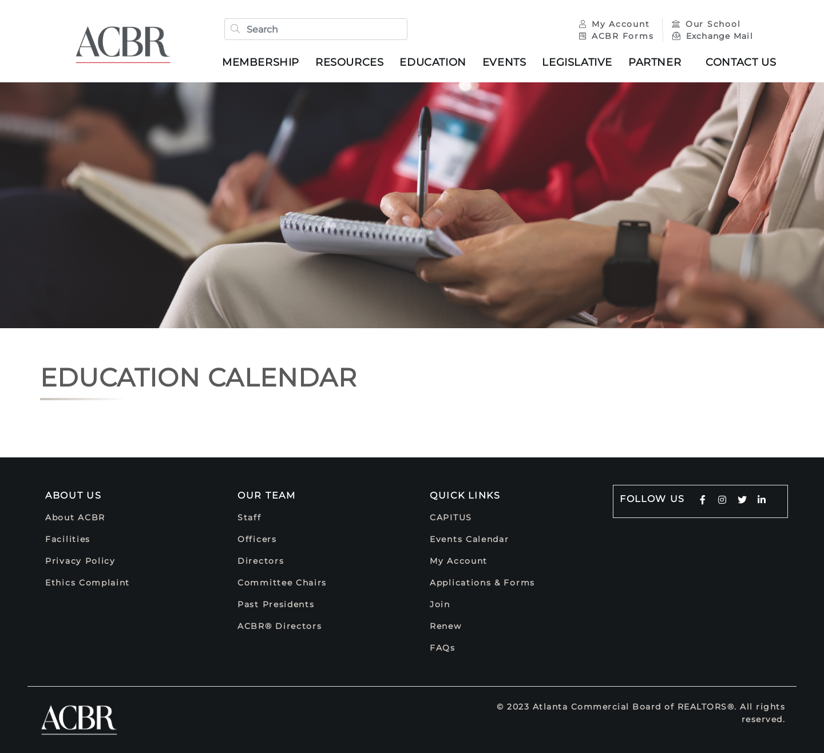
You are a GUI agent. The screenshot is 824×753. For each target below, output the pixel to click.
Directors (260, 561)
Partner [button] (654, 62)
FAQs (442, 648)
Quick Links (465, 495)
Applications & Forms (482, 582)
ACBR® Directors (279, 626)
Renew (446, 626)
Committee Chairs (282, 582)
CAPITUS (451, 517)
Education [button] (432, 62)
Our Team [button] (266, 495)
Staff (249, 517)
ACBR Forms (616, 36)
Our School (706, 24)
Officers (257, 539)
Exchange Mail (712, 36)
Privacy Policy (80, 561)
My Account (616, 24)
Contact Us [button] (741, 62)
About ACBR (75, 517)
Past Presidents (276, 604)
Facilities (67, 539)
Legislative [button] (577, 62)
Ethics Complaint (87, 582)
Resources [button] (349, 62)
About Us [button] (73, 495)
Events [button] (504, 62)
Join (440, 604)
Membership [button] (260, 62)
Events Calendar (469, 539)
